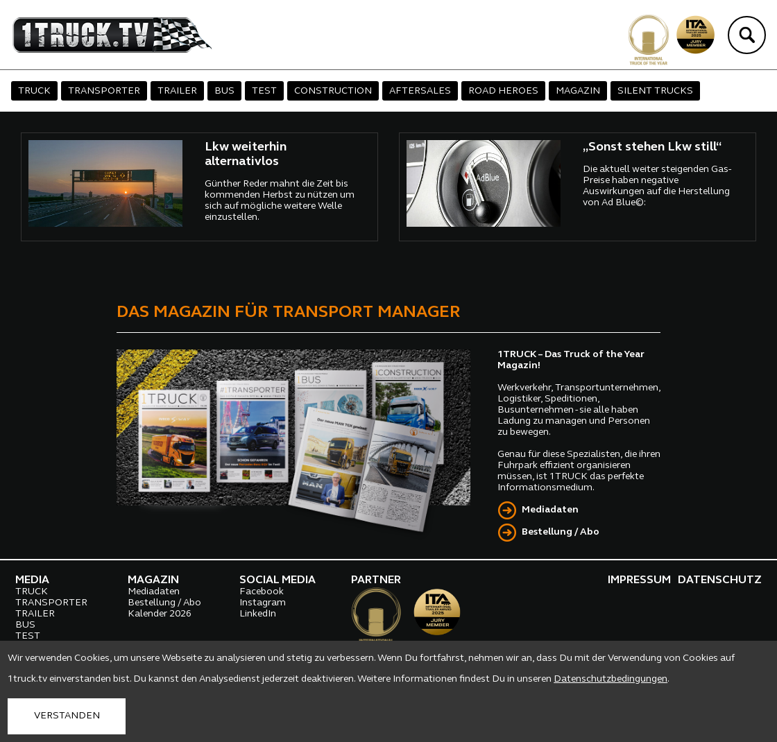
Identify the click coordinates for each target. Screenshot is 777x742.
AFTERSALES (420, 91)
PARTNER (376, 580)
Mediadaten (550, 510)
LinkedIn (257, 614)
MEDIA (32, 580)
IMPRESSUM (639, 580)
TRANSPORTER (104, 91)
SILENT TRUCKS (655, 91)
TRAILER (177, 91)
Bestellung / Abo (560, 532)
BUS (224, 91)
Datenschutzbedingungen (610, 679)
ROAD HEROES (503, 91)
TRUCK (34, 91)
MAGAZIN (578, 91)
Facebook (261, 592)
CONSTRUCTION (333, 91)
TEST (264, 91)
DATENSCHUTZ (720, 580)
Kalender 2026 (159, 614)
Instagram (262, 603)
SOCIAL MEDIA (277, 580)
